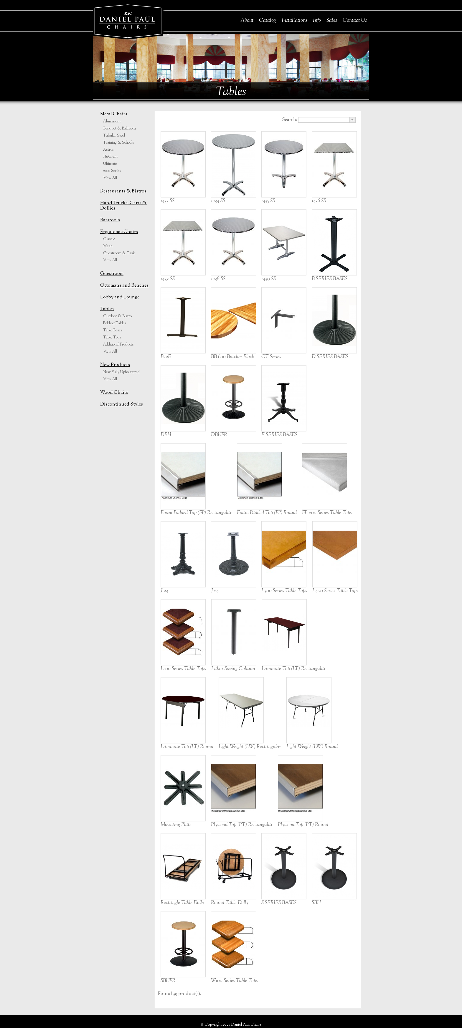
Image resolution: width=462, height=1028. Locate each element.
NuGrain (110, 157)
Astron (108, 149)
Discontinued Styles (121, 404)
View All (110, 178)
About (246, 20)
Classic (109, 239)
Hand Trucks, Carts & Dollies (123, 206)
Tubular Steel (114, 135)
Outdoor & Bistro (117, 316)
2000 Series (112, 171)
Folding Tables (114, 323)
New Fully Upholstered (121, 372)
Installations (294, 20)
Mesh (108, 246)
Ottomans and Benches (124, 285)
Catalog (267, 20)
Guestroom (111, 273)
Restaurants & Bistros (123, 191)
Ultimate (110, 164)
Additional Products (118, 344)
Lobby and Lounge (119, 297)
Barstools (110, 220)
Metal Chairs (113, 114)
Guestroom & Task (119, 253)
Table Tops (112, 337)
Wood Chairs (114, 392)
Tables (107, 309)
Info (317, 20)
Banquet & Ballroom (119, 128)
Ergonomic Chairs (119, 232)
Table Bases (113, 330)
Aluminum (112, 121)
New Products (115, 365)
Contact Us (355, 20)
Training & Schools (118, 142)
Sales (331, 20)
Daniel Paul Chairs (127, 20)
